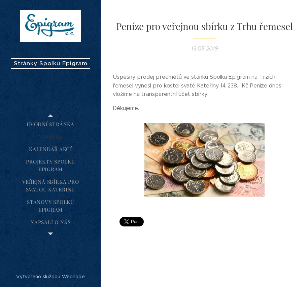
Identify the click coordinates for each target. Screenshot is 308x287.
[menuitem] (50, 124)
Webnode (73, 277)
